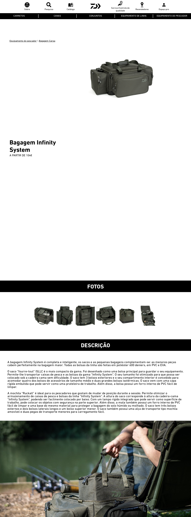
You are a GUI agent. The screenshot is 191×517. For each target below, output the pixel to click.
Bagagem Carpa (47, 41)
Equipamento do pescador (23, 41)
